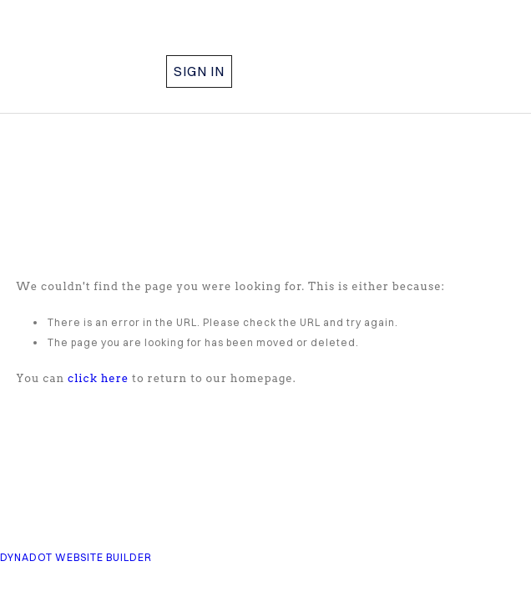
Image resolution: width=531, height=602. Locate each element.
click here (98, 378)
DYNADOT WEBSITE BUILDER (76, 557)
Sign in (199, 71)
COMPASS (120, 43)
